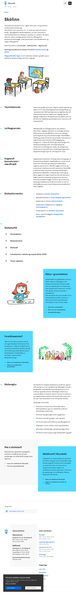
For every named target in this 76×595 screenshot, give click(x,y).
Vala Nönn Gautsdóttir (56, 214)
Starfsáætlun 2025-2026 (16, 515)
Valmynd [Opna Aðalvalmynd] (70, 3)
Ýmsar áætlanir (16, 265)
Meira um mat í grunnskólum (56, 313)
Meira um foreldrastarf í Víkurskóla (18, 366)
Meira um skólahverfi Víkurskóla (55, 483)
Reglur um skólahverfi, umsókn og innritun (55, 486)
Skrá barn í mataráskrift (55, 311)
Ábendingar (49, 555)
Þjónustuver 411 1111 (49, 549)
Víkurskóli (9, 6)
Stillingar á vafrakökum (31, 587)
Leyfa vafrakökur (11, 588)
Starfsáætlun (15, 238)
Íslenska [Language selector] (65, 3)
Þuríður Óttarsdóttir (52, 198)
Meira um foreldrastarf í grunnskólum (14, 369)
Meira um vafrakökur (11, 583)
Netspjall (49, 537)
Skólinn (14, 6)
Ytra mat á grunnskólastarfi (15, 470)
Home (5, 6)
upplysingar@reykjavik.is (49, 543)
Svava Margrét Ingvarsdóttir (61, 201)
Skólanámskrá (16, 245)
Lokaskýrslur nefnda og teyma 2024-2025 (28, 258)
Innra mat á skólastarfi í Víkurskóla (17, 467)
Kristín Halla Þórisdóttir (54, 205)
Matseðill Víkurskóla (54, 316)
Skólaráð (14, 251)
